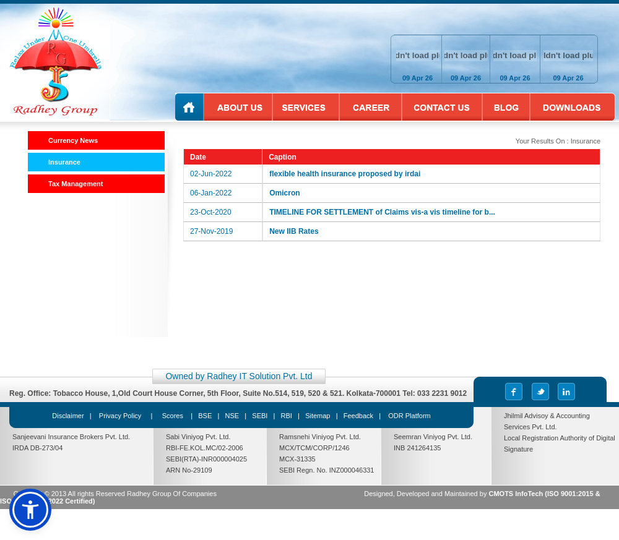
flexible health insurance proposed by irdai (344, 173)
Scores (173, 415)
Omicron (284, 193)
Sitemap (317, 415)
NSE (232, 415)
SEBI (259, 415)
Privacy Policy (120, 415)
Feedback (358, 415)
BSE (205, 415)
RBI (286, 415)
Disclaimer (68, 415)
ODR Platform (409, 415)
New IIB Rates (293, 231)
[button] (30, 510)
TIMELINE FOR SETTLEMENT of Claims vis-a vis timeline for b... (382, 212)
